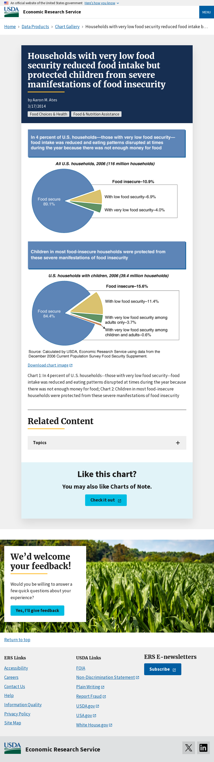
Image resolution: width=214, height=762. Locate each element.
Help (9, 695)
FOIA (80, 668)
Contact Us (14, 686)
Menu (206, 12)
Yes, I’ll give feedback (37, 610)
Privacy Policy (17, 714)
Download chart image (48, 365)
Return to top (17, 640)
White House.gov (92, 725)
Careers (11, 677)
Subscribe (159, 669)
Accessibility (16, 668)
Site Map (12, 723)
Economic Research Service (52, 12)
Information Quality (23, 705)
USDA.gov (85, 706)
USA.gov (84, 715)
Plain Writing (88, 687)
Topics (39, 442)
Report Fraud (89, 696)
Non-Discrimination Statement (105, 677)
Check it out (102, 500)
